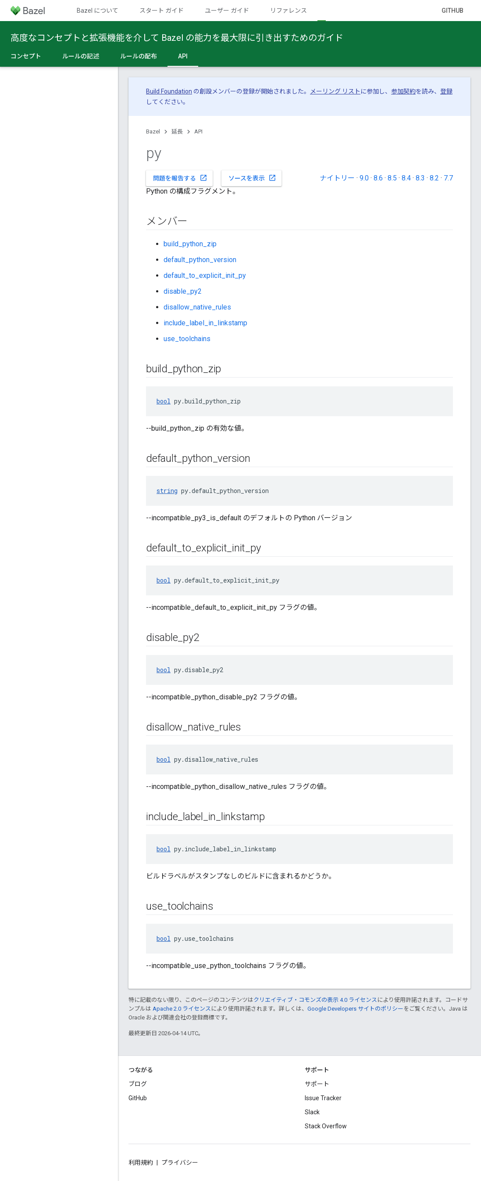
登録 (446, 91)
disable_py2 (183, 291)
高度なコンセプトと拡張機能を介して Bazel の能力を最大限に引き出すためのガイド (177, 37)
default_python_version (200, 260)
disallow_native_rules (197, 307)
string (167, 490)
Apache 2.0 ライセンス (182, 1008)
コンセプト (26, 56)
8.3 (420, 178)
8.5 (392, 178)
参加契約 (403, 91)
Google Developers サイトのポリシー (355, 1008)
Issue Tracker (323, 1098)
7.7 (448, 178)
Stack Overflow (326, 1126)
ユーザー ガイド (227, 10)
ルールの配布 (138, 56)
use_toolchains (187, 339)
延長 (177, 131)
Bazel (153, 131)
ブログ (137, 1083)
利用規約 (140, 1162)
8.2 (434, 178)
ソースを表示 (252, 178)
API (198, 131)
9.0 (364, 178)
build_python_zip (190, 244)
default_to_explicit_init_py (205, 275)
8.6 (378, 178)
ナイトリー (337, 178)
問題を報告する (180, 178)
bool (164, 401)
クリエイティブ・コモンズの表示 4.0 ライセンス (315, 1000)
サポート (317, 1083)
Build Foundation (169, 91)
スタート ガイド (161, 10)
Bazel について (97, 10)
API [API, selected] (183, 56)
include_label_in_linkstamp (205, 323)
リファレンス (288, 10)
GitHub (452, 10)
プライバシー (179, 1162)
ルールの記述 (80, 56)
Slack (312, 1112)
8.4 (406, 178)
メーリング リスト (335, 91)
